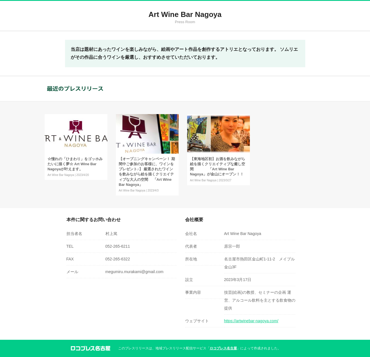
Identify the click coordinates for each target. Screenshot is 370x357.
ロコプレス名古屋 (223, 348)
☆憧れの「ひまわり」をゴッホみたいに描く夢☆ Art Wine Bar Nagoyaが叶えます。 (75, 164)
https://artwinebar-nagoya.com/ (251, 321)
